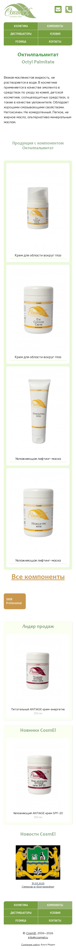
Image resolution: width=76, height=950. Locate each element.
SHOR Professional (14, 601)
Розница (20, 42)
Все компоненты (38, 577)
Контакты (55, 42)
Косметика (21, 26)
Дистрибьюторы (21, 34)
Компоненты (55, 26)
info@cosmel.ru (38, 937)
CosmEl (31, 933)
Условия (55, 34)
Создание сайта (30, 944)
